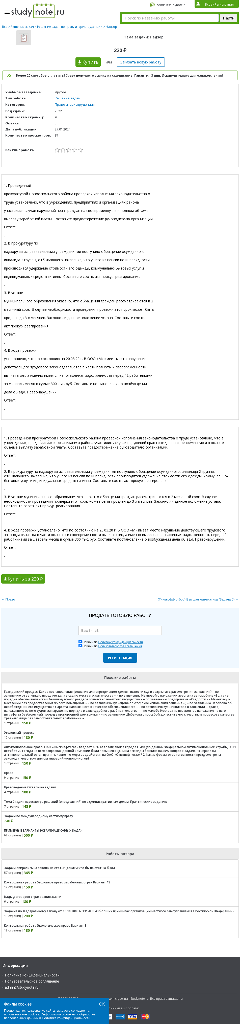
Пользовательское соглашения (120, 646)
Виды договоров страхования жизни (32, 897)
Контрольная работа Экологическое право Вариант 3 (45, 925)
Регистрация (120, 658)
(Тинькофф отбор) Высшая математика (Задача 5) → (198, 599)
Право (8, 773)
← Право (8, 599)
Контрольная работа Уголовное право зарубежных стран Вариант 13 (57, 882)
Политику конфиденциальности (120, 642)
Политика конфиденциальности (32, 975)
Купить (90, 62)
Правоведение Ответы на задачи (30, 787)
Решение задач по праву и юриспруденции (69, 27)
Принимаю (113, 642)
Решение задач (22, 27)
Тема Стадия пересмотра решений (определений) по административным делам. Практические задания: (85, 801)
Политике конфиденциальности (66, 1018)
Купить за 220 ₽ (25, 579)
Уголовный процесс (19, 732)
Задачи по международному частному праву (38, 816)
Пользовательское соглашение (32, 981)
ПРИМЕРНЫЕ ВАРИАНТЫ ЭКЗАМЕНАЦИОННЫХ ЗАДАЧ (43, 830)
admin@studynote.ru (171, 5)
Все (4, 27)
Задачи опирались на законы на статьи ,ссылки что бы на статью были (59, 868)
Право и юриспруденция (75, 104)
